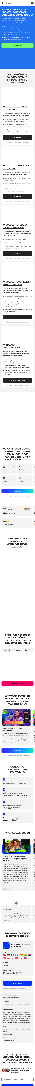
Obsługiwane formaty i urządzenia (14, 988)
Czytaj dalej (6, 889)
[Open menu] (32, 3)
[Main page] (6, 3)
